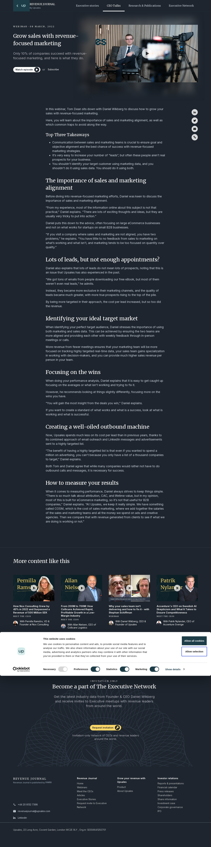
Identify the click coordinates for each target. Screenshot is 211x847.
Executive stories (87, 5)
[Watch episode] (28, 71)
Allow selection (183, 822)
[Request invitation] (105, 731)
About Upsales (125, 792)
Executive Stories (86, 801)
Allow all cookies (184, 812)
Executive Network (181, 5)
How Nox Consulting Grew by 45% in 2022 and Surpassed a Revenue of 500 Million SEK (32, 610)
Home (80, 785)
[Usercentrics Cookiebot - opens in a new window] (21, 840)
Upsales (49, 784)
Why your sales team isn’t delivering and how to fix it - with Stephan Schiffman (127, 610)
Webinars (82, 789)
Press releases (166, 793)
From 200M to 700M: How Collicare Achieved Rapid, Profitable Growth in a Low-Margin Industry (78, 612)
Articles (81, 797)
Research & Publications (145, 5)
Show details (173, 840)
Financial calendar (167, 789)
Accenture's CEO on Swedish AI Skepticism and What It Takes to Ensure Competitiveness (176, 612)
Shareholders (165, 797)
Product (121, 788)
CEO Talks (114, 5)
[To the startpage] (21, 5)
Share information (167, 801)
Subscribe (58, 71)
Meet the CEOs (85, 793)
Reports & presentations (171, 785)
